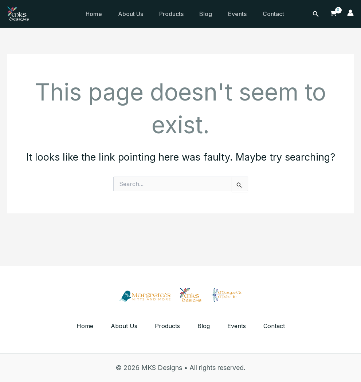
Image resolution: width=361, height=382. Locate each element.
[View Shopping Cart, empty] (333, 13)
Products (175, 13)
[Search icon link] (316, 14)
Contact (282, 13)
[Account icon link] (350, 13)
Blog (211, 13)
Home (94, 13)
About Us (132, 13)
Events (244, 13)
